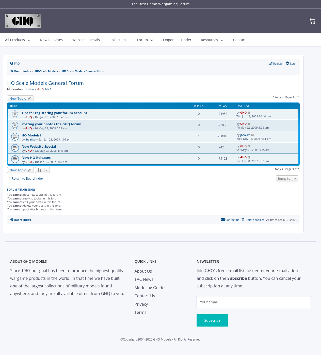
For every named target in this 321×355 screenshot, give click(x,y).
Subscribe (212, 320)
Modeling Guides (150, 287)
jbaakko (30, 139)
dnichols (30, 89)
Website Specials (86, 39)
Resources (212, 39)
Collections (118, 39)
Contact (239, 39)
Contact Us (145, 296)
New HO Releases (36, 157)
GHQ (40, 89)
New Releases (51, 39)
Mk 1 (48, 89)
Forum (145, 39)
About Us (143, 271)
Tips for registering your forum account (54, 113)
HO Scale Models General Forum (45, 83)
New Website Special (39, 146)
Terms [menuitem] (141, 312)
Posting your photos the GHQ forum (51, 124)
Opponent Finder (177, 39)
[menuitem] (15, 63)
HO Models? (31, 135)
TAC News (144, 279)
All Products (17, 39)
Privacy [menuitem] (141, 304)
